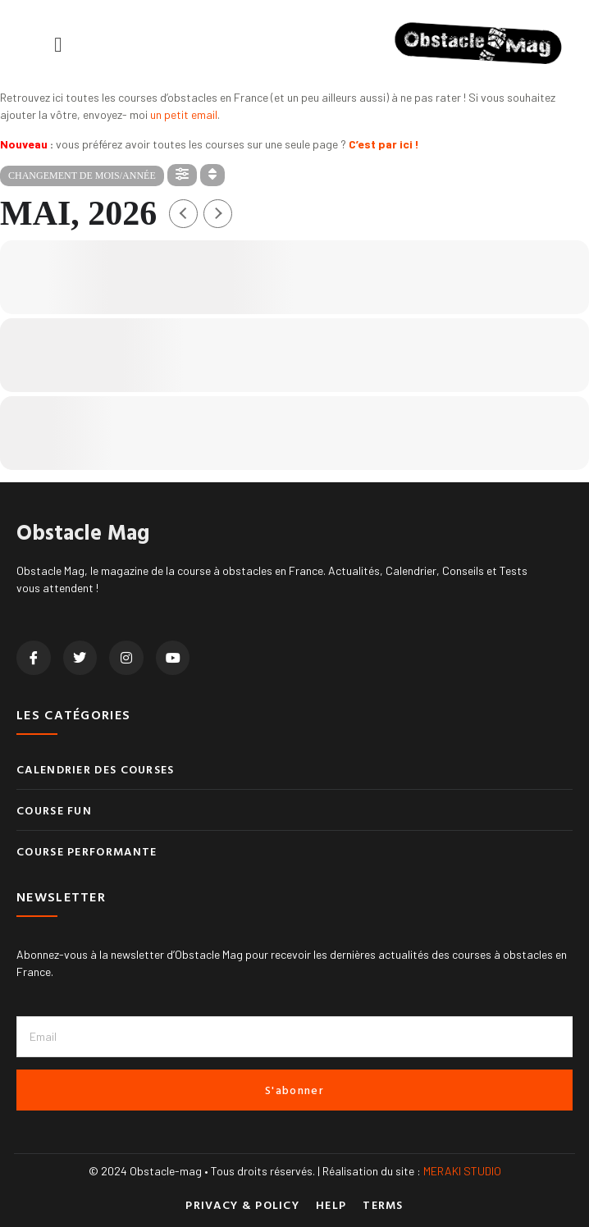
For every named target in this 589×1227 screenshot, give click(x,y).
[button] (58, 44)
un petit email (183, 114)
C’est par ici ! (384, 144)
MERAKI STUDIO (462, 1171)
